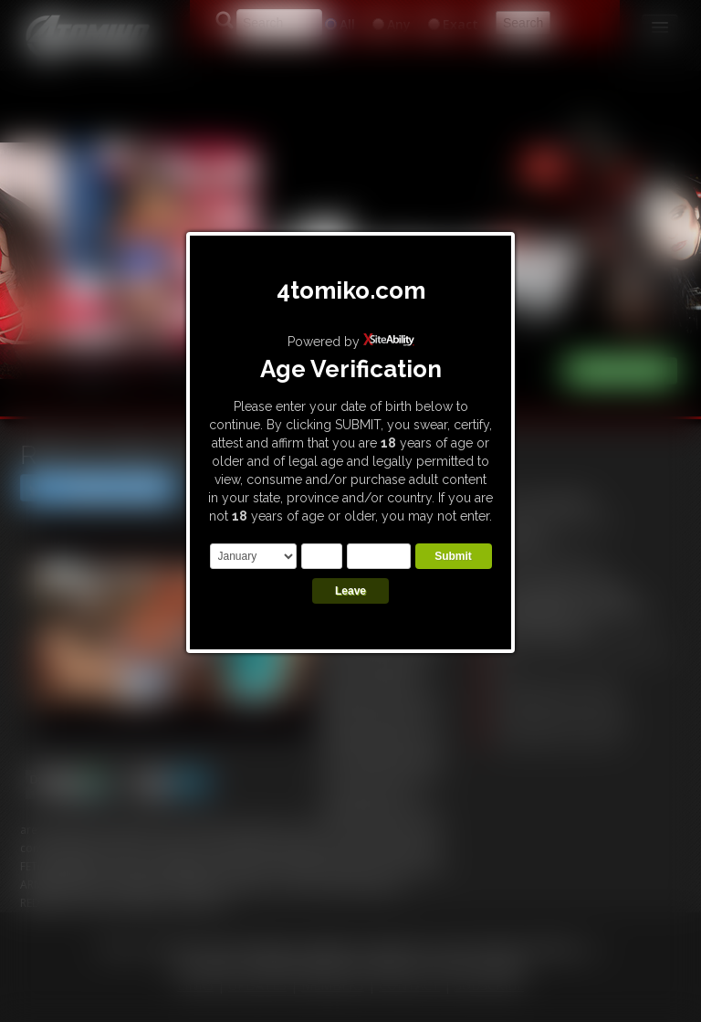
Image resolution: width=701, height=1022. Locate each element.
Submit (453, 556)
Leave (350, 591)
